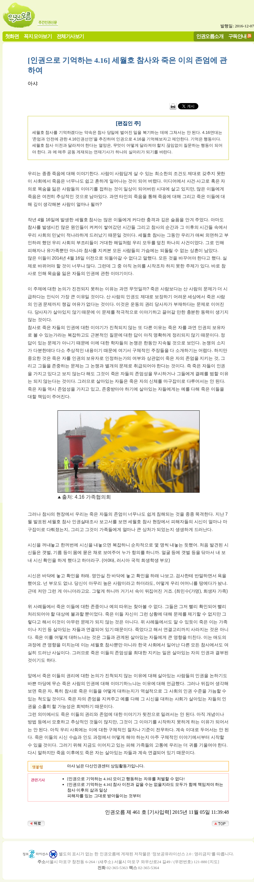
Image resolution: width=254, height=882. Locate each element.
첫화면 (12, 36)
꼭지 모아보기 (38, 36)
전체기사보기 (70, 36)
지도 (214, 861)
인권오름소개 (209, 36)
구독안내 (237, 36)
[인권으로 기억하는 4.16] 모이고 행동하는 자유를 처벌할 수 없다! (126, 778)
